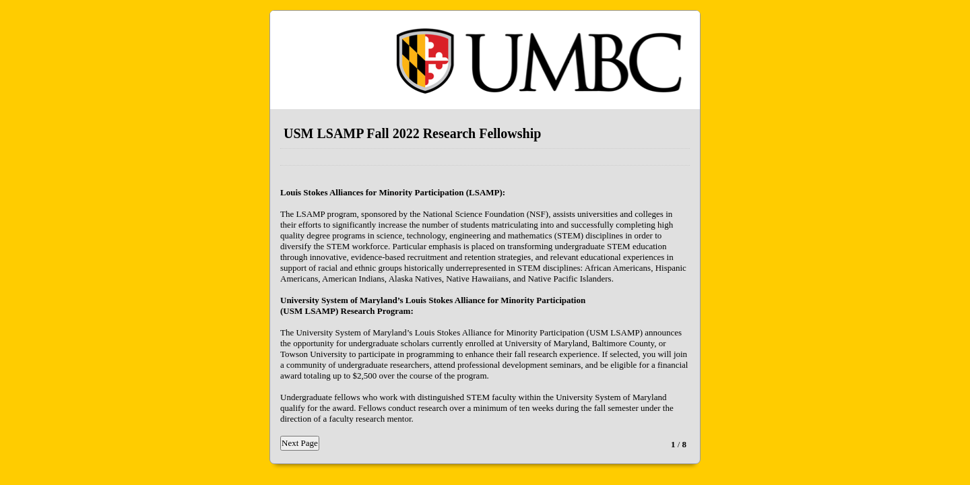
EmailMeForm (485, 60)
